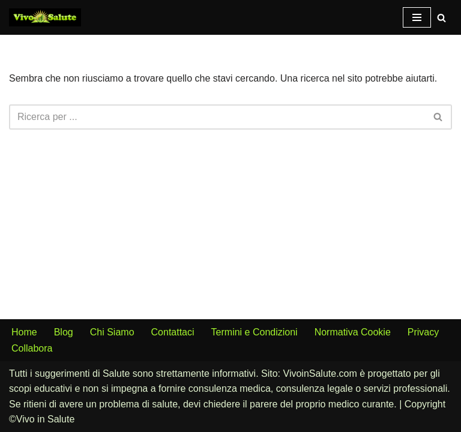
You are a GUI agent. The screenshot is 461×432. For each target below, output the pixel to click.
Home (24, 332)
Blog (63, 332)
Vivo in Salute (45, 419)
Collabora (31, 348)
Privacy (423, 332)
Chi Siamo (112, 332)
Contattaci (172, 332)
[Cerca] (441, 17)
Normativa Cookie (353, 332)
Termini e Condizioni (254, 332)
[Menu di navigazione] (417, 17)
